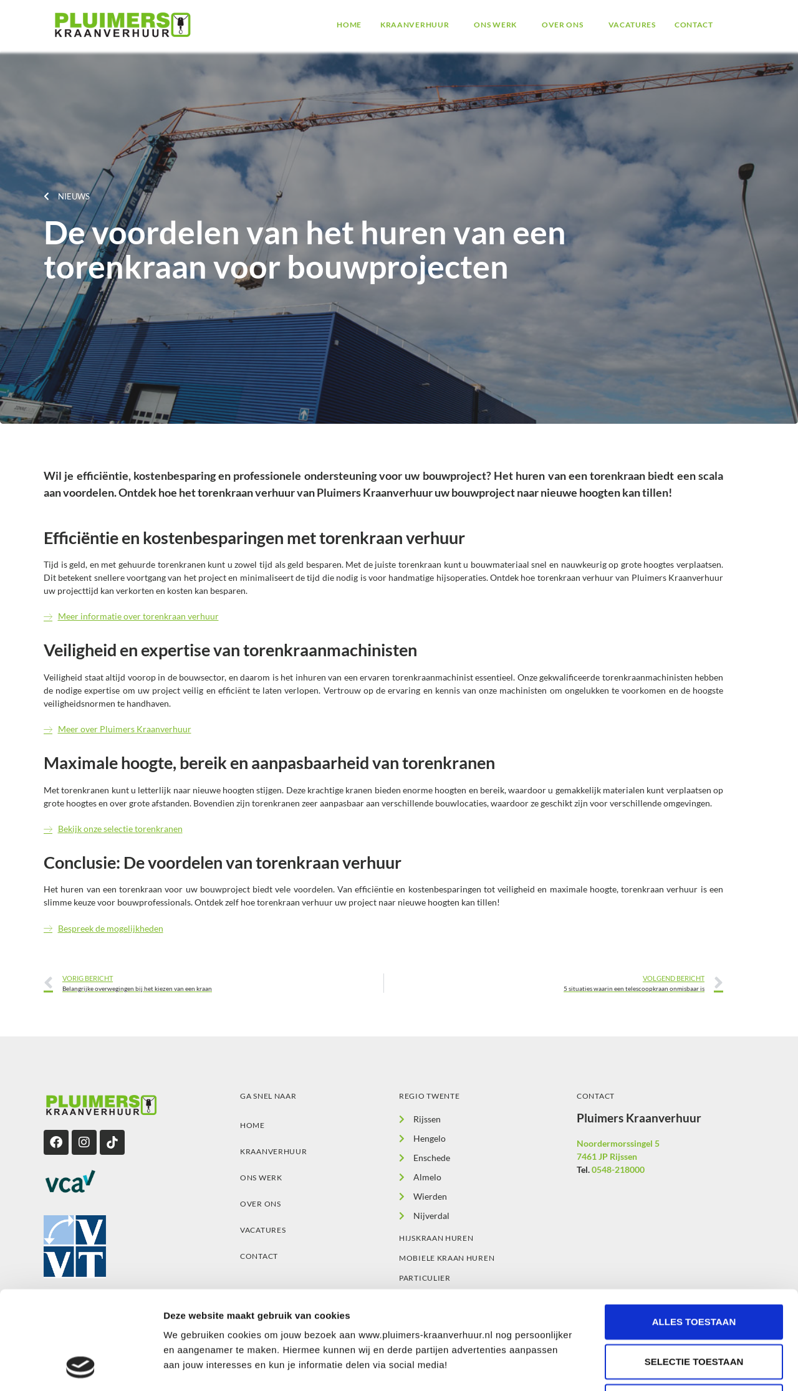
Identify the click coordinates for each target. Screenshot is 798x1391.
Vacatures (632, 24)
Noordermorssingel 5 (618, 1143)
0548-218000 (618, 1169)
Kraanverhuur (414, 24)
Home (349, 24)
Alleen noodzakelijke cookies (698, 1309)
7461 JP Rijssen (607, 1156)
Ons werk (495, 24)
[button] (417, 25)
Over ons (563, 24)
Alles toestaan (694, 1229)
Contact (694, 24)
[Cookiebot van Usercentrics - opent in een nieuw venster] (80, 1366)
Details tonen (673, 1366)
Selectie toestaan (694, 1269)
